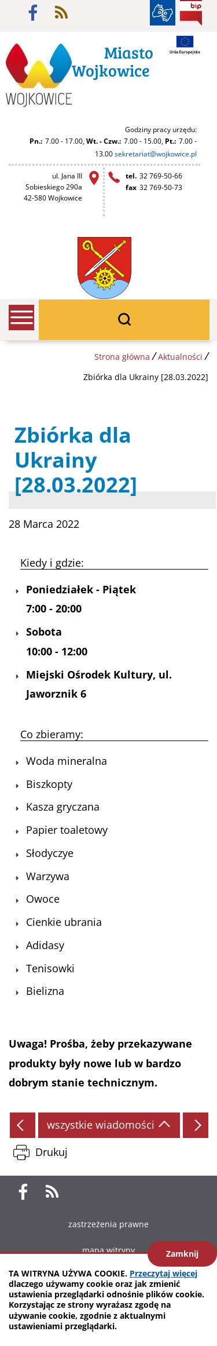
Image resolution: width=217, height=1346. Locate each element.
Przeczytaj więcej (163, 1273)
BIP (191, 12)
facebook (33, 12)
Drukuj (51, 1152)
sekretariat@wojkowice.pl (156, 154)
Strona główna (122, 356)
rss (61, 12)
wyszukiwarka (124, 320)
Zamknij (182, 1253)
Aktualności (180, 356)
